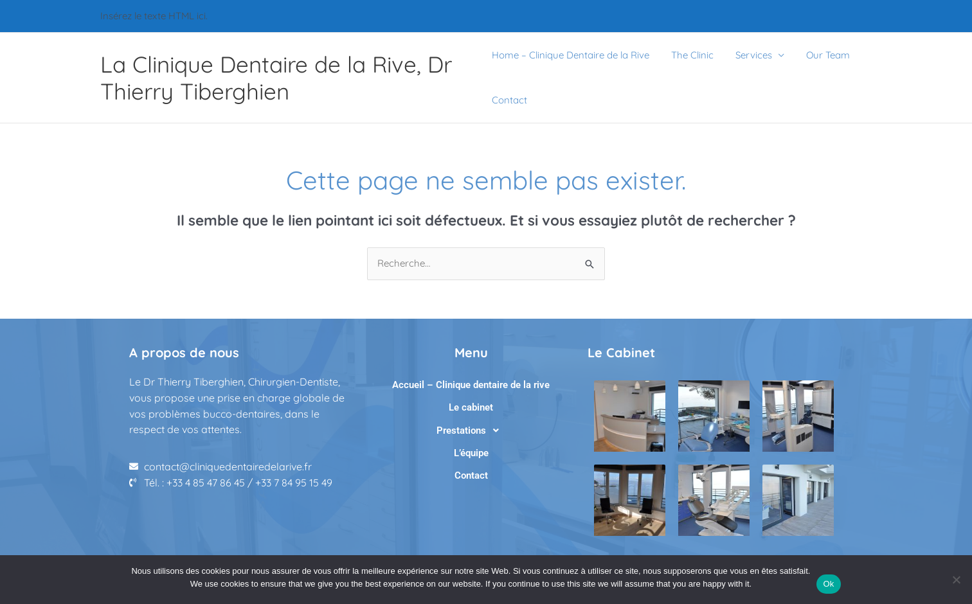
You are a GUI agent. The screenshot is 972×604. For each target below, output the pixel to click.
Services (748, 55)
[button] (471, 430)
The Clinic (690, 55)
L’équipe (471, 453)
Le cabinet (471, 407)
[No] (956, 579)
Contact (509, 100)
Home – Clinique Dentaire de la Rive (570, 55)
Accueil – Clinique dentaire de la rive (471, 385)
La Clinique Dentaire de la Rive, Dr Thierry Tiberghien (276, 77)
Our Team (820, 55)
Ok (828, 584)
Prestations (471, 430)
